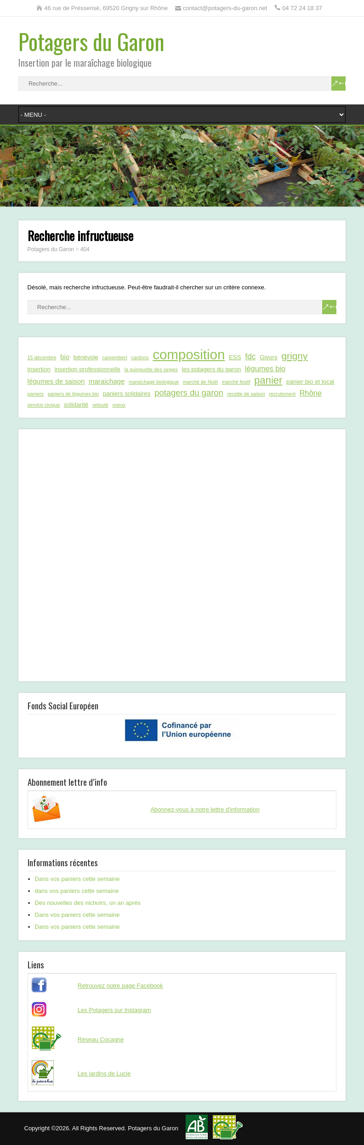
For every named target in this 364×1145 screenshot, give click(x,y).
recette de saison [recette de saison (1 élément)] (246, 394)
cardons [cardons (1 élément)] (139, 357)
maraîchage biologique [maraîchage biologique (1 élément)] (154, 382)
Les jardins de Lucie (104, 1073)
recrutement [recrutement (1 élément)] (282, 394)
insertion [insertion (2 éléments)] (39, 369)
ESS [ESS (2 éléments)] (235, 357)
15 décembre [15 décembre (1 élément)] (42, 357)
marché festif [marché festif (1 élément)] (236, 382)
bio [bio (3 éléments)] (64, 357)
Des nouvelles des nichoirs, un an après (88, 902)
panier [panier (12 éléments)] (268, 380)
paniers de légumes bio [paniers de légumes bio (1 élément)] (73, 394)
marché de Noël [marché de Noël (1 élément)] (200, 382)
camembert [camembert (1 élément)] (114, 357)
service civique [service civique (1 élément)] (44, 405)
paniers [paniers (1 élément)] (36, 394)
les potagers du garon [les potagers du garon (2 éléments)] (211, 369)
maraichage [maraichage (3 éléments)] (107, 381)
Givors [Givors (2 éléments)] (268, 357)
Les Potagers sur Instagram (114, 1010)
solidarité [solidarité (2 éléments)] (76, 404)
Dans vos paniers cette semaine (77, 878)
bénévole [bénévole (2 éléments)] (86, 357)
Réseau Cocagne (101, 1039)
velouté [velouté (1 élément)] (100, 405)
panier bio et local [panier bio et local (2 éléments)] (310, 381)
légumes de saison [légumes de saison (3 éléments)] (56, 381)
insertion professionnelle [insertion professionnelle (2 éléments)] (87, 369)
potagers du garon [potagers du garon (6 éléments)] (188, 392)
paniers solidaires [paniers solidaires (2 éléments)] (126, 393)
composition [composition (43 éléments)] (189, 354)
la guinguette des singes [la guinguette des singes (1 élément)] (151, 369)
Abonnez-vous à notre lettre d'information (204, 809)
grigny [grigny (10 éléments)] (294, 356)
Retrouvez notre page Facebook (120, 985)
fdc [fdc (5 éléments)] (250, 356)
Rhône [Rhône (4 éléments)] (311, 393)
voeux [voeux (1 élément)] (118, 405)
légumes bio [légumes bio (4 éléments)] (265, 368)
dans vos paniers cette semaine (77, 890)
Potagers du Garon (91, 41)
